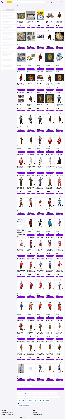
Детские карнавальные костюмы (35, 5)
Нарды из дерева (56, 396)
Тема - (21, 417)
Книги (35, 400)
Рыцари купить (48, 396)
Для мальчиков (28, 393)
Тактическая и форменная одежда (23, 405)
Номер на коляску (53, 393)
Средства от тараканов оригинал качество (40, 393)
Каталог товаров (8, 5)
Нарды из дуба (40, 396)
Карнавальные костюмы (24, 5)
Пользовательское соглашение (7, 412)
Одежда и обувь (16, 5)
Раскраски (47, 400)
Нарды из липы (33, 396)
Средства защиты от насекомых (23, 396)
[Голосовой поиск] (44, 2)
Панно (19, 400)
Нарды (23, 400)
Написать (21, 48)
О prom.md (35, 412)
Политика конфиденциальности (7, 414)
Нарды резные (41, 400)
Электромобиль (29, 400)
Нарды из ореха (20, 393)
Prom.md (2, 5)
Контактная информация (37, 414)
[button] (21, 27)
